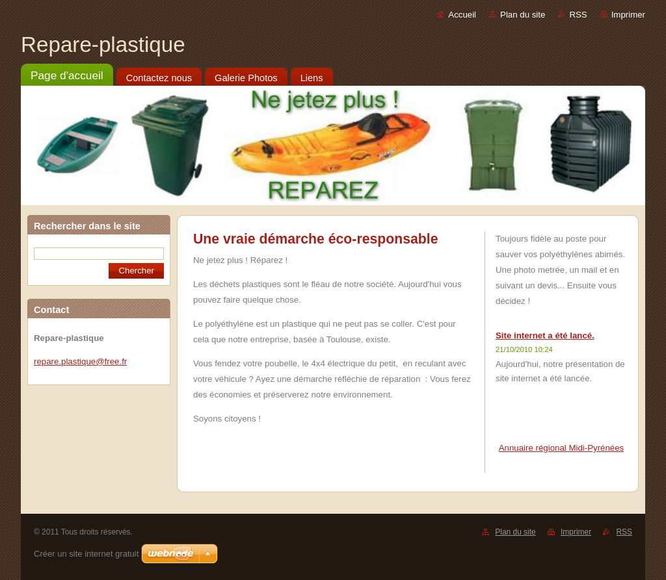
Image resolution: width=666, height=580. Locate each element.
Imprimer (628, 14)
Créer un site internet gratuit (86, 554)
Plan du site (522, 14)
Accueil (462, 14)
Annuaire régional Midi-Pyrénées (561, 448)
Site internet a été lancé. (545, 335)
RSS (578, 14)
